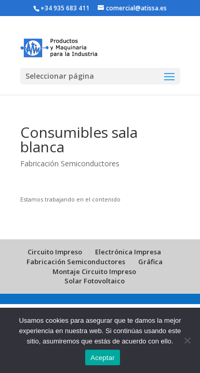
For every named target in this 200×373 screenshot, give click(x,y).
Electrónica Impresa (128, 251)
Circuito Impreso (55, 251)
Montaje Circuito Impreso (94, 271)
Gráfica (150, 261)
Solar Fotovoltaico (94, 280)
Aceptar (102, 358)
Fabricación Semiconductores (69, 163)
